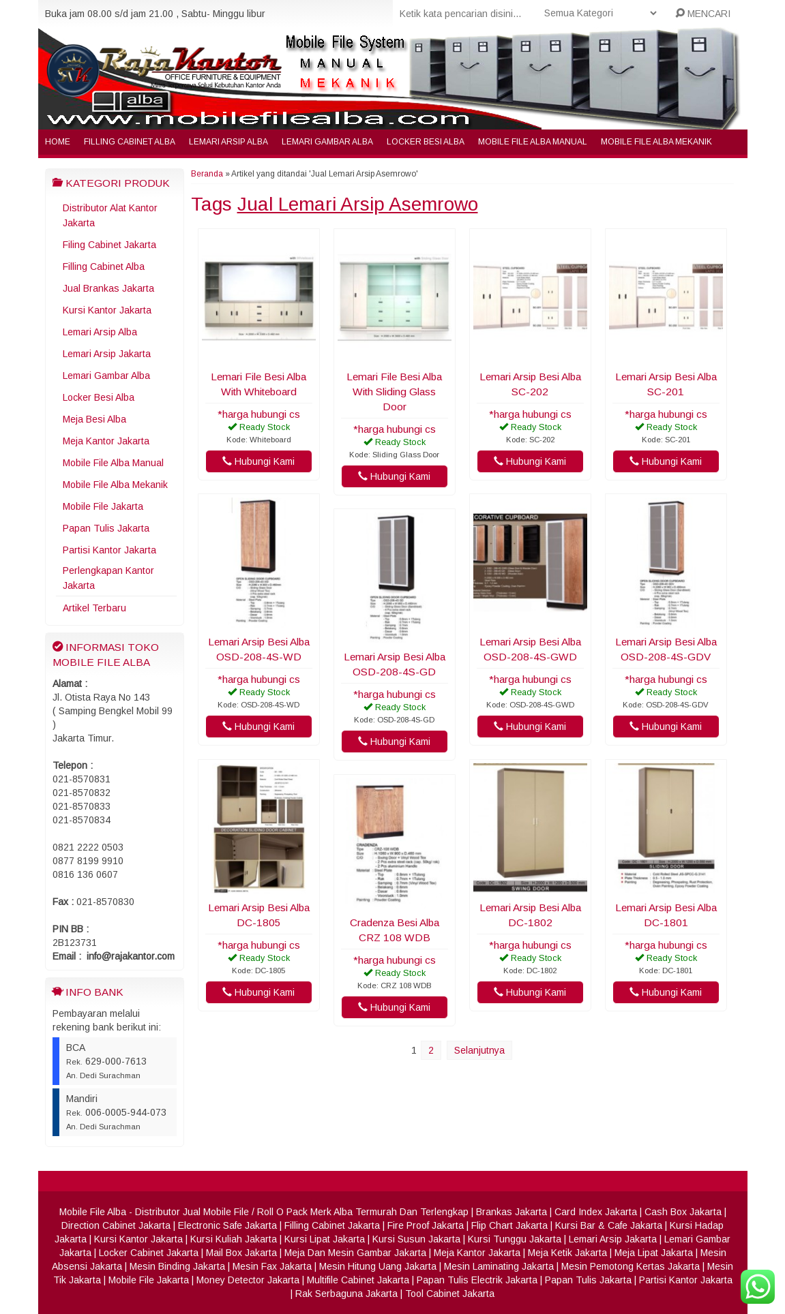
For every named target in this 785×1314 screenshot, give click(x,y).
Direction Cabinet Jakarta (116, 1225)
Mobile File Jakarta (103, 506)
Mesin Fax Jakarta (272, 1266)
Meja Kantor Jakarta (106, 441)
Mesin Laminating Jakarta (499, 1266)
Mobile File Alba (92, 1211)
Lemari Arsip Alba (228, 142)
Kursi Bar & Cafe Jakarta (608, 1225)
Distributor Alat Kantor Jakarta (110, 215)
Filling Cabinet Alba (129, 142)
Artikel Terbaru (94, 607)
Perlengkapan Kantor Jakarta (108, 578)
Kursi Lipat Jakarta (324, 1239)
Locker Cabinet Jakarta (148, 1252)
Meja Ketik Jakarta (567, 1252)
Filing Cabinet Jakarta (109, 244)
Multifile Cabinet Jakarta (358, 1279)
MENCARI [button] (702, 13)
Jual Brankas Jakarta (108, 288)
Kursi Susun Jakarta (416, 1239)
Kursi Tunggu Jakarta (514, 1239)
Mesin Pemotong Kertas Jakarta (630, 1266)
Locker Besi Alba (425, 142)
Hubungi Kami (258, 461)
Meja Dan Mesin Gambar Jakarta (355, 1252)
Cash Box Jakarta (683, 1211)
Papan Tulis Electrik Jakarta (477, 1279)
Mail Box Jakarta (241, 1252)
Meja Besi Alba (94, 419)
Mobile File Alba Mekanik (656, 142)
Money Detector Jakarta (247, 1279)
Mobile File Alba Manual (532, 142)
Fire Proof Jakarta (425, 1225)
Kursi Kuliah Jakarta (233, 1239)
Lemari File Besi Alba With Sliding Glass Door (394, 391)
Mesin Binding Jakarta (177, 1266)
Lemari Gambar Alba (327, 142)
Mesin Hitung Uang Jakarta (377, 1266)
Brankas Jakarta (511, 1211)
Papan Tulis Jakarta (106, 528)
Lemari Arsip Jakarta (107, 353)
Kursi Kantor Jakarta (107, 310)
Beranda (207, 174)
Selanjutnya (479, 1050)
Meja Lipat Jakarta (653, 1252)
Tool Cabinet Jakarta (449, 1293)
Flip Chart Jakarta (509, 1225)
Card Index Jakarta (595, 1211)
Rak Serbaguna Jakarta (346, 1293)
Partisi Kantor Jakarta (109, 550)
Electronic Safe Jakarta (227, 1225)
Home (57, 142)
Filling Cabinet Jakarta (332, 1225)
